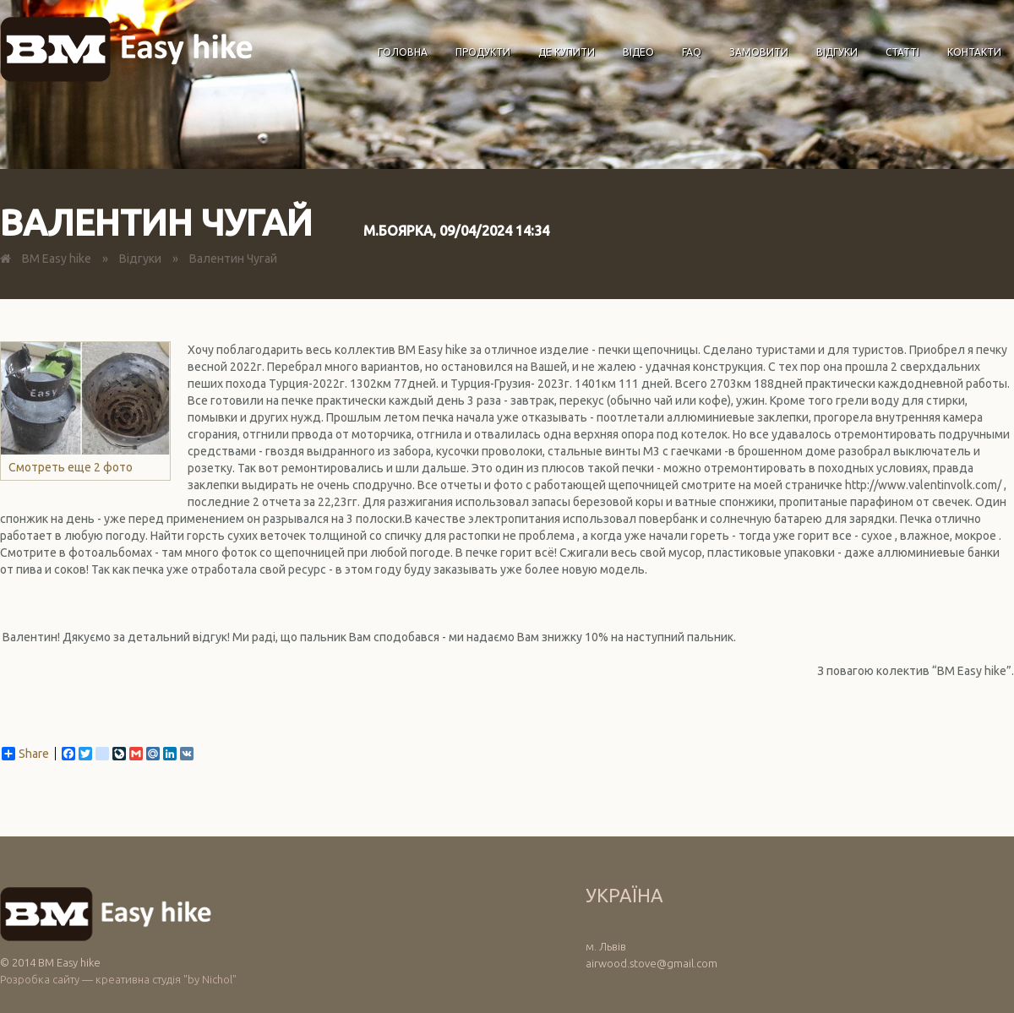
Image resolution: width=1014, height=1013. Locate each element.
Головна (403, 51)
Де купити (566, 51)
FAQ (691, 51)
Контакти (974, 51)
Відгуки (837, 51)
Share (25, 753)
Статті (902, 51)
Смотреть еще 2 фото (85, 408)
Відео (638, 51)
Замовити (758, 51)
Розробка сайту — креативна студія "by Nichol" (118, 979)
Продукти (482, 51)
